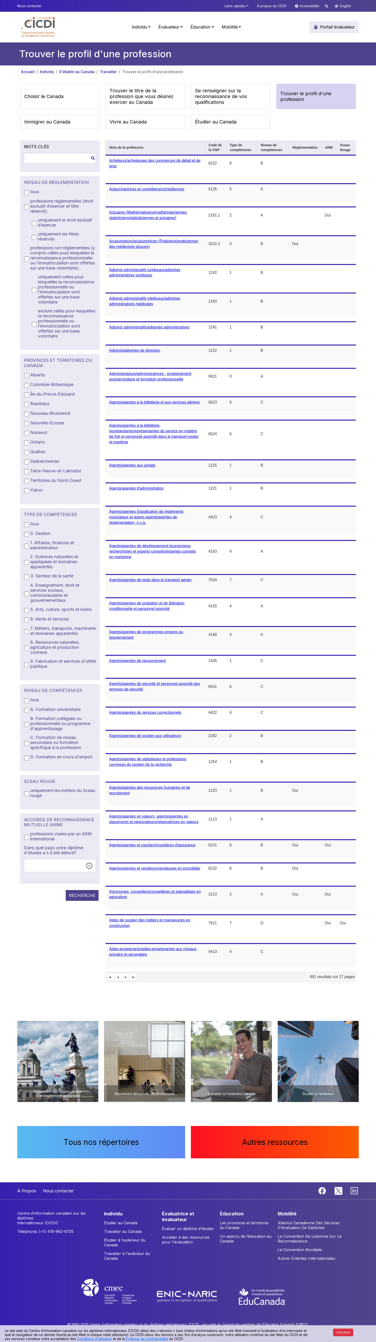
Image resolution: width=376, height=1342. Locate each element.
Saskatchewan (44, 461)
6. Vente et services (49, 618)
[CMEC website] (115, 1296)
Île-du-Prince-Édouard (52, 394)
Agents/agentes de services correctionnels (145, 712)
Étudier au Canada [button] (215, 122)
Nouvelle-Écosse (47, 422)
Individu (47, 71)
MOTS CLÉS (36, 146)
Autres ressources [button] (275, 1142)
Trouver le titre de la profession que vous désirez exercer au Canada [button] (141, 96)
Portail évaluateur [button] (337, 26)
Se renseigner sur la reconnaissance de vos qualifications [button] (221, 96)
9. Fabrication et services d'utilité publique (63, 664)
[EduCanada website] (262, 1296)
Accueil (28, 71)
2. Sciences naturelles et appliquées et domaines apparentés (54, 561)
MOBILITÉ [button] (287, 1214)
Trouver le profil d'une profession (152, 71)
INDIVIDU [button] (113, 1214)
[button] (38, 27)
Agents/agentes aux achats (132, 465)
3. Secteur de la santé (51, 575)
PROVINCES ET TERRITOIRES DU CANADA (58, 363)
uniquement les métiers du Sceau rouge (62, 793)
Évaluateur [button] (168, 26)
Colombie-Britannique (51, 384)
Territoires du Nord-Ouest (55, 480)
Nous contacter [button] (29, 6)
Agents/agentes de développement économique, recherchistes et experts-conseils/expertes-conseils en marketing (152, 551)
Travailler (108, 71)
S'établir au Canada (76, 71)
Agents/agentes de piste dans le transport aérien (150, 580)
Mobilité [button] (230, 26)
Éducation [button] (200, 26)
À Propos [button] (26, 1190)
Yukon (36, 489)
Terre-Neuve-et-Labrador (55, 470)
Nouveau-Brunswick (50, 413)
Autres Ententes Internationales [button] (306, 1258)
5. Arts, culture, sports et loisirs (61, 609)
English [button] (345, 6)
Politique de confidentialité (147, 1339)
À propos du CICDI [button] (271, 6)
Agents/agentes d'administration (136, 488)
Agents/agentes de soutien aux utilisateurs (145, 736)
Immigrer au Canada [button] (47, 122)
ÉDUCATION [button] (232, 1214)
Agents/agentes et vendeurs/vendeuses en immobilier (154, 868)
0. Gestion (40, 533)
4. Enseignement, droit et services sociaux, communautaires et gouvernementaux (54, 593)
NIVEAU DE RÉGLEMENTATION (56, 182)
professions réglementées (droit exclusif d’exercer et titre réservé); (61, 206)
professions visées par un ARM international (61, 836)
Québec (38, 451)
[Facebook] (323, 1190)
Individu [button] (139, 26)
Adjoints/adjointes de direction (134, 350)
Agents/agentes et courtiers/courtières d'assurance (152, 845)
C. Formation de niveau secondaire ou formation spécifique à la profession (55, 742)
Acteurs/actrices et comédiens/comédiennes (146, 189)
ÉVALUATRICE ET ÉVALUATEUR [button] (178, 1216)
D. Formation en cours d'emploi (61, 756)
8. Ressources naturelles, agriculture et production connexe (55, 647)
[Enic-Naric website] (187, 1296)
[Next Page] (126, 977)
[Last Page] (133, 977)
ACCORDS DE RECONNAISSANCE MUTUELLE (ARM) (59, 822)
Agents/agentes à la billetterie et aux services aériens (154, 402)
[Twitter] (339, 1190)
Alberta (37, 374)
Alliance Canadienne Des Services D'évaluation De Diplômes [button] (309, 1225)
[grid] (231, 561)
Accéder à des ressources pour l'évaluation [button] (186, 1239)
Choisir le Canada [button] (44, 96)
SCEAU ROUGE (39, 781)
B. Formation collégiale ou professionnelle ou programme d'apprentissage (60, 723)
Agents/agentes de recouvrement (137, 661)
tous (34, 191)
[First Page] (110, 977)
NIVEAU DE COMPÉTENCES (53, 690)
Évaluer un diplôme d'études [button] (188, 1228)
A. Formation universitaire (55, 709)
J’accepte (343, 1332)
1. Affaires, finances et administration (52, 545)
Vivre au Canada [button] (128, 122)
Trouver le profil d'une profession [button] (305, 96)
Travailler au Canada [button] (123, 1231)
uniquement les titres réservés (58, 236)
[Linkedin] (354, 1190)
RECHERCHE (82, 895)
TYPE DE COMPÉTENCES (50, 514)
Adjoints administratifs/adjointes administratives (149, 327)
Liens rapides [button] (235, 6)
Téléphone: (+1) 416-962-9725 (45, 1231)
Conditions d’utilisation (94, 1339)
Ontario (37, 442)
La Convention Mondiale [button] (300, 1249)
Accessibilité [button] (310, 6)
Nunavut (38, 432)
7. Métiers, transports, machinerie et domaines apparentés (63, 631)
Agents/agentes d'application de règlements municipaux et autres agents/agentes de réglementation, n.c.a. (146, 517)
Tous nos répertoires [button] (101, 1142)
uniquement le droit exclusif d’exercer (65, 222)
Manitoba (39, 403)
